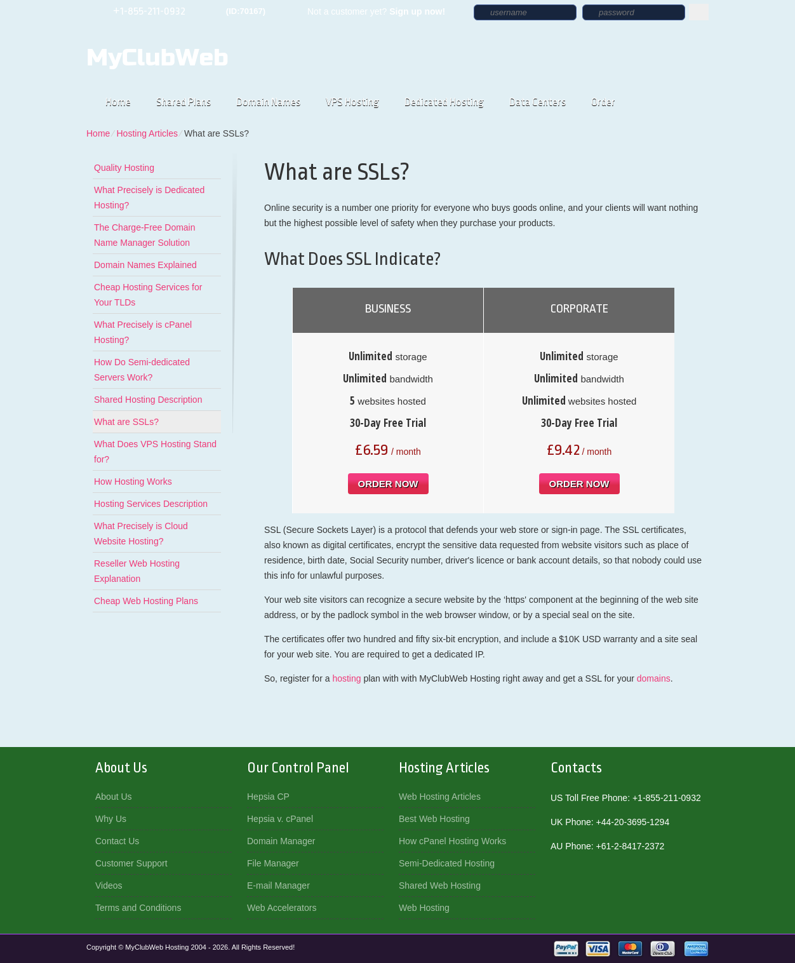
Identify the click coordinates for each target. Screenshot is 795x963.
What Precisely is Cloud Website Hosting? (141, 533)
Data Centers (537, 102)
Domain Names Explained (145, 265)
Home (118, 102)
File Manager (273, 863)
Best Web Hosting (434, 819)
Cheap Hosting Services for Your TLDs (148, 294)
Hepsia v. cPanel (280, 819)
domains (654, 678)
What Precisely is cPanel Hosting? (143, 332)
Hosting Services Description (151, 504)
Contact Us (117, 841)
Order (603, 102)
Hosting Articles (146, 133)
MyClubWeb (157, 57)
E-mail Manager (278, 885)
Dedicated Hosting (444, 102)
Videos (109, 885)
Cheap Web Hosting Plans (146, 601)
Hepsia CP (268, 796)
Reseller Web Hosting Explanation (137, 571)
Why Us (110, 819)
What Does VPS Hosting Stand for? (155, 451)
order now (388, 483)
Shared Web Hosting (440, 885)
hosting (346, 678)
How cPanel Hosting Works (452, 841)
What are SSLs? (126, 422)
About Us (113, 796)
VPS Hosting (352, 102)
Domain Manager (281, 841)
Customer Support (131, 863)
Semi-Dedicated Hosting (447, 863)
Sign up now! (417, 11)
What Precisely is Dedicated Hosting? (149, 197)
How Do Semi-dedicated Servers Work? (142, 369)
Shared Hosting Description (148, 399)
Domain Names (268, 102)
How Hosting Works (133, 481)
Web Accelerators (281, 908)
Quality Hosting (124, 168)
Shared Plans (183, 102)
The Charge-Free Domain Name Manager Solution (145, 235)
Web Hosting (424, 908)
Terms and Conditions (138, 908)
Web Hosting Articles (440, 796)
